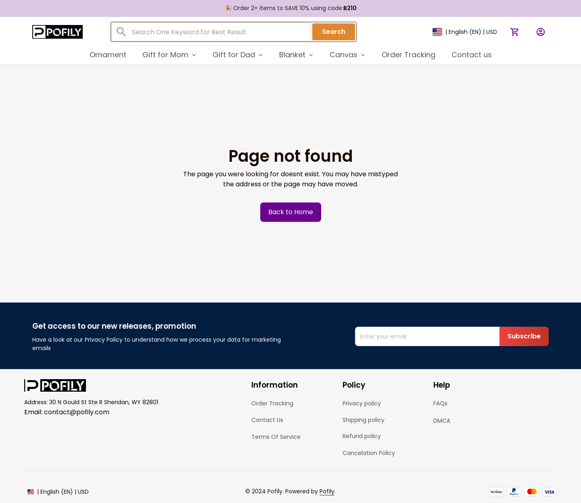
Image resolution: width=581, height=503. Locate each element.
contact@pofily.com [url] (76, 412)
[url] (327, 491)
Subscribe (524, 336)
